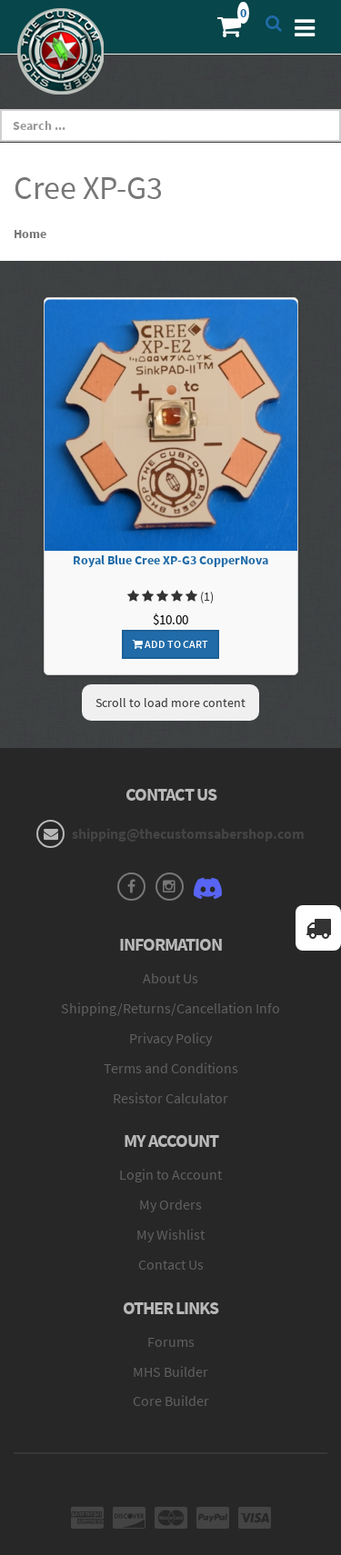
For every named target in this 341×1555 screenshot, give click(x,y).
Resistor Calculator (170, 1098)
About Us (170, 978)
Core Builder (171, 1400)
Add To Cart (170, 644)
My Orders (170, 1204)
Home (30, 233)
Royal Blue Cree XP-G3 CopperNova (170, 560)
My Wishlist (170, 1234)
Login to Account (170, 1174)
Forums (171, 1341)
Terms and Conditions (171, 1068)
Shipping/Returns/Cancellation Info (170, 1008)
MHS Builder (170, 1371)
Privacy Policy (170, 1038)
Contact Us (171, 1264)
